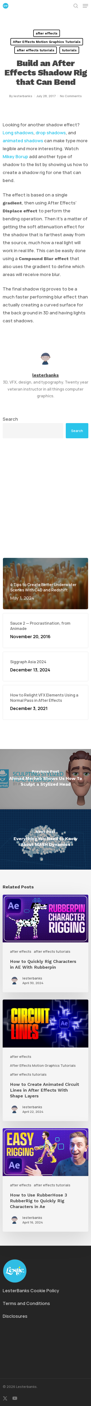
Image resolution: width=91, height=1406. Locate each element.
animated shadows (23, 140)
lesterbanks (23, 96)
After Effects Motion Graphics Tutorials (47, 42)
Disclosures (15, 1316)
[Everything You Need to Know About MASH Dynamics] (45, 839)
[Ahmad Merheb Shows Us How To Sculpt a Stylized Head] (45, 779)
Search (10, 419)
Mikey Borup (15, 156)
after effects (47, 33)
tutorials (69, 50)
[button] (85, 5)
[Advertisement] (45, 498)
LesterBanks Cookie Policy (31, 1290)
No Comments (71, 96)
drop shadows (51, 132)
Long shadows (18, 132)
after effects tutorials (35, 50)
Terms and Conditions (26, 1303)
